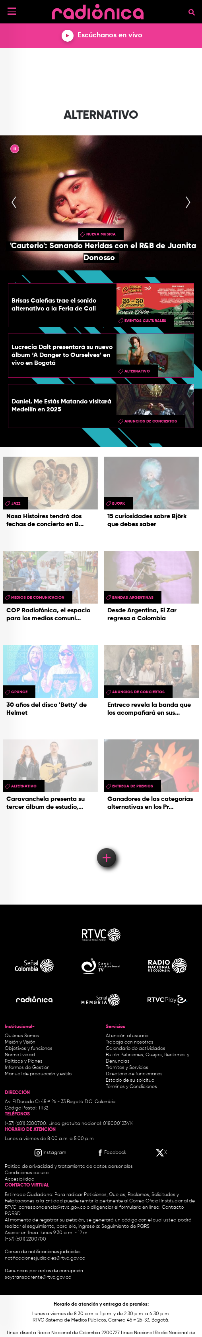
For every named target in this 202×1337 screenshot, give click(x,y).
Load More (106, 846)
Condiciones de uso (27, 1173)
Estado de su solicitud (130, 1080)
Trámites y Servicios (127, 1067)
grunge (19, 692)
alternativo (137, 371)
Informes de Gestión (27, 1067)
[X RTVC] (161, 1152)
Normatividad (20, 1055)
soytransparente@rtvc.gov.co (38, 1277)
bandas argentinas (132, 598)
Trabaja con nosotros (129, 1042)
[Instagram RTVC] (50, 1152)
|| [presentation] (14, 150)
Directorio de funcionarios (134, 1074)
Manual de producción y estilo (38, 1074)
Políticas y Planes (24, 1061)
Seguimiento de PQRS (125, 1226)
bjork (118, 503)
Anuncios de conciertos (150, 421)
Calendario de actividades (135, 1048)
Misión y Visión (20, 1042)
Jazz (15, 503)
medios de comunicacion (37, 598)
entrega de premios (132, 786)
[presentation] (14, 203)
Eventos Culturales (145, 321)
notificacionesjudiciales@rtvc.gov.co (45, 1258)
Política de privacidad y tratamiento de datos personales (69, 1166)
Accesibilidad (20, 1179)
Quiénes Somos (22, 1036)
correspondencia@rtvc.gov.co (52, 1207)
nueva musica (101, 234)
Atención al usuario (127, 1036)
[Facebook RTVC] (110, 1152)
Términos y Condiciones (131, 1086)
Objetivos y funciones (28, 1048)
